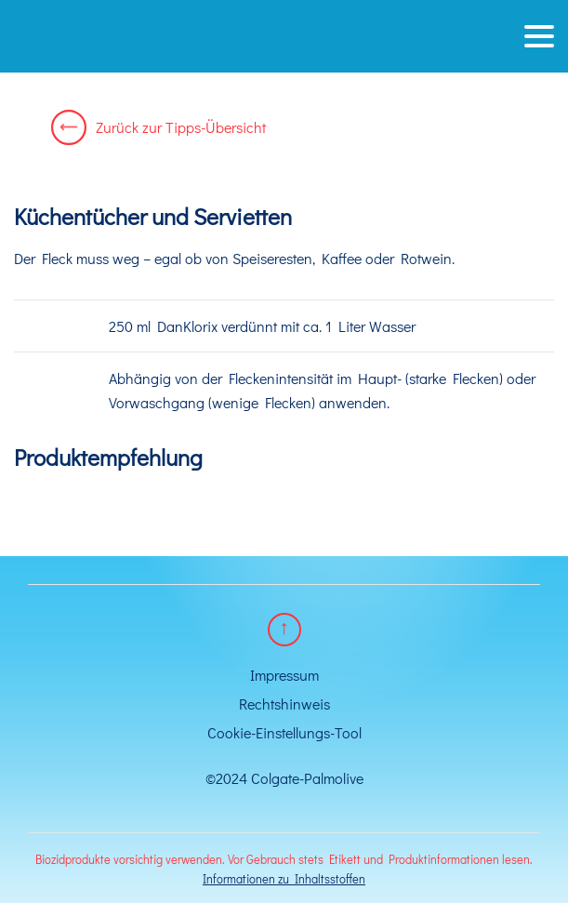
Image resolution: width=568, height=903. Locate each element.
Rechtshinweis (284, 703)
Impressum (284, 674)
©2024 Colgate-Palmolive (284, 778)
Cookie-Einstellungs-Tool (284, 732)
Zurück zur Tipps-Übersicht (158, 127)
